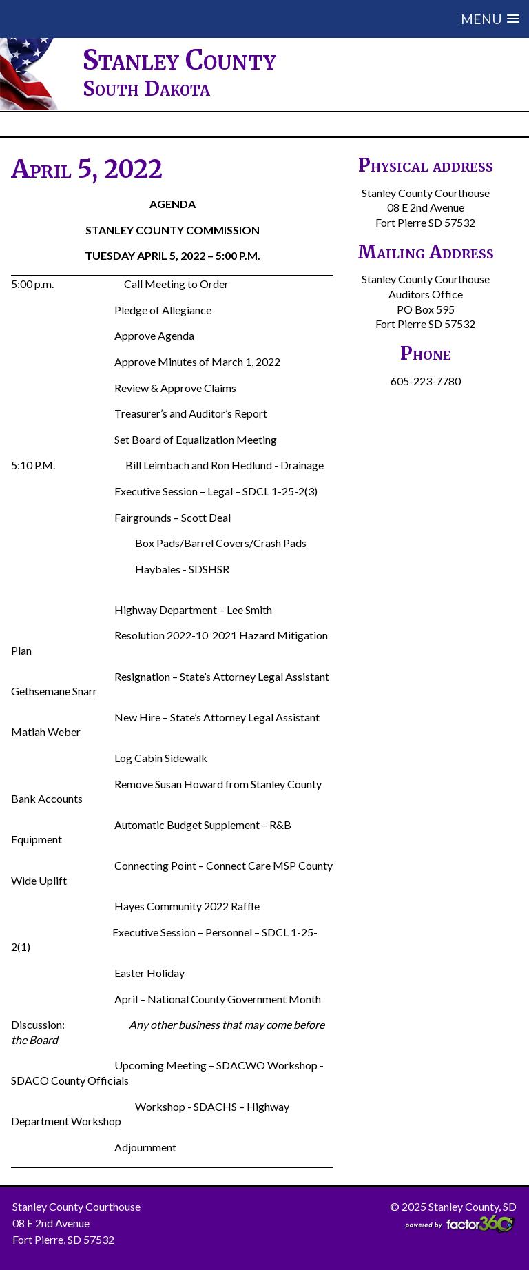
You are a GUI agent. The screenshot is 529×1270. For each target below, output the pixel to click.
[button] (322, 19)
